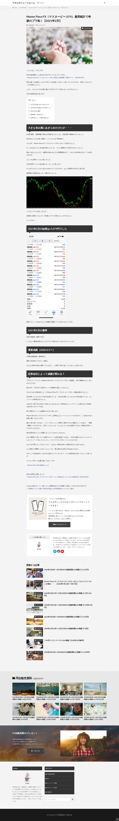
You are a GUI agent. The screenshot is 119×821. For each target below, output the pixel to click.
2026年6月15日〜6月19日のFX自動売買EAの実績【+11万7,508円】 (71, 698)
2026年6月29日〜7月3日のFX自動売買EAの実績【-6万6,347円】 (23, 698)
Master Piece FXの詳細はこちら (38, 465)
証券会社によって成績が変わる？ (38, 118)
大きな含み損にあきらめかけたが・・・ (40, 104)
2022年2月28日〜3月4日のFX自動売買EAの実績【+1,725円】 (66, 617)
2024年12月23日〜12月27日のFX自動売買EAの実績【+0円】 (66, 628)
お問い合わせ (40, 3)
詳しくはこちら (35, 751)
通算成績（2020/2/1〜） (36, 114)
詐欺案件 (49, 792)
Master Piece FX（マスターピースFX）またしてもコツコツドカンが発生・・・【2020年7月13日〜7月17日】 (67, 582)
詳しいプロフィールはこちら (76, 547)
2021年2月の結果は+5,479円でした (39, 108)
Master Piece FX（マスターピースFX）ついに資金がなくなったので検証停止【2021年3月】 (58, 477)
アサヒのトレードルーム (23, 3)
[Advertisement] (92, 778)
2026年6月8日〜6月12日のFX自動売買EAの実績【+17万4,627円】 (95, 698)
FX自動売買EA (23, 7)
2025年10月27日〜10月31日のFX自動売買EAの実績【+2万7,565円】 (67, 594)
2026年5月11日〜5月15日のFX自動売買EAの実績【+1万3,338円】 (95, 718)
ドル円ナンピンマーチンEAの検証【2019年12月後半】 (64, 640)
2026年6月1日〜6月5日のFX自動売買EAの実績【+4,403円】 (23, 718)
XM (48, 778)
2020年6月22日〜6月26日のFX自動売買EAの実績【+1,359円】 (67, 652)
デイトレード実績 (52, 783)
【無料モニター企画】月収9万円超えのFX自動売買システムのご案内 (51, 489)
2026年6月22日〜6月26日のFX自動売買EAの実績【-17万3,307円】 (47, 698)
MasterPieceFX (41, 25)
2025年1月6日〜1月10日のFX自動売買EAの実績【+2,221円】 (66, 570)
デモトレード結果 (52, 787)
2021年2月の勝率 (34, 111)
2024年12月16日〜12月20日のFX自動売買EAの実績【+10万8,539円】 (68, 606)
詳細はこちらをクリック (59, 524)
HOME (15, 7)
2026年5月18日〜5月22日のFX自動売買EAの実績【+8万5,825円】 (71, 718)
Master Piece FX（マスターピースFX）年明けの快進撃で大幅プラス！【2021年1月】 (56, 77)
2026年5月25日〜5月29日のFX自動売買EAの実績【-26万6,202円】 (47, 718)
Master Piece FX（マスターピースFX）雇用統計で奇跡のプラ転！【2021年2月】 (48, 7)
